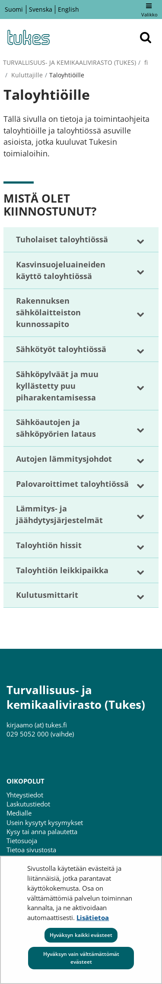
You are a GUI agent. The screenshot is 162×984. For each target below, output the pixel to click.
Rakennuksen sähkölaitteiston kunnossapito (48, 312)
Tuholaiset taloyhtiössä (62, 239)
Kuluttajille (26, 75)
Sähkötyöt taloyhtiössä (61, 349)
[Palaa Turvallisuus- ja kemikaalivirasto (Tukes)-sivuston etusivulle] (28, 37)
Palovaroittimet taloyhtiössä (72, 484)
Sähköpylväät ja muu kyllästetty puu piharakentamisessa (57, 386)
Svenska (40, 9)
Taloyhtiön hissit (49, 545)
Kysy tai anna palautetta (41, 831)
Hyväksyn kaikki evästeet (81, 935)
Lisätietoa (92, 917)
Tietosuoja (21, 840)
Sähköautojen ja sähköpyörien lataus (56, 428)
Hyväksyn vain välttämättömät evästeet (81, 957)
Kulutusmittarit (47, 595)
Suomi (14, 9)
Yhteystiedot (24, 794)
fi (145, 62)
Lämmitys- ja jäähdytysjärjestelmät (59, 514)
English (68, 9)
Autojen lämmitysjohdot (64, 459)
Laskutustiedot (28, 804)
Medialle (19, 813)
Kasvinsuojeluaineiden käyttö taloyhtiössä (60, 270)
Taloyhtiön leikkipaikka (62, 570)
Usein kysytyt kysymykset (44, 822)
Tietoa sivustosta (31, 849)
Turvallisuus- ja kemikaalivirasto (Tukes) (69, 62)
